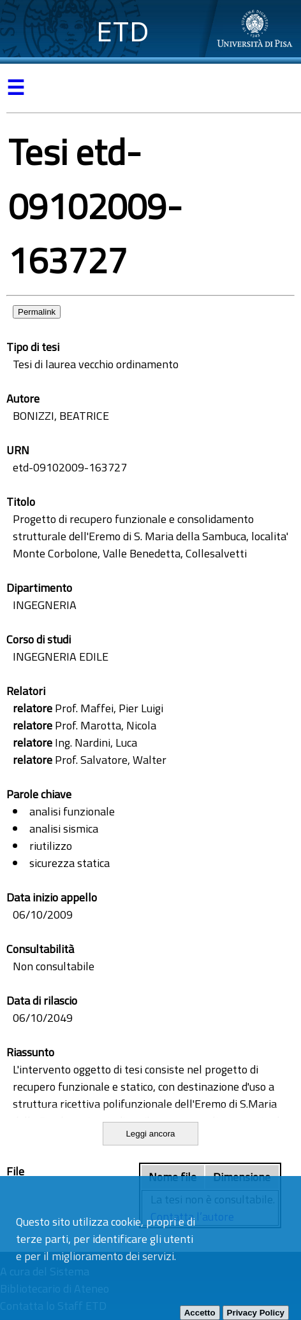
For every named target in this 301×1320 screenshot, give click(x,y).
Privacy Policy (255, 1312)
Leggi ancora (150, 1133)
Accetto (200, 1312)
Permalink (36, 312)
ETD (122, 31)
